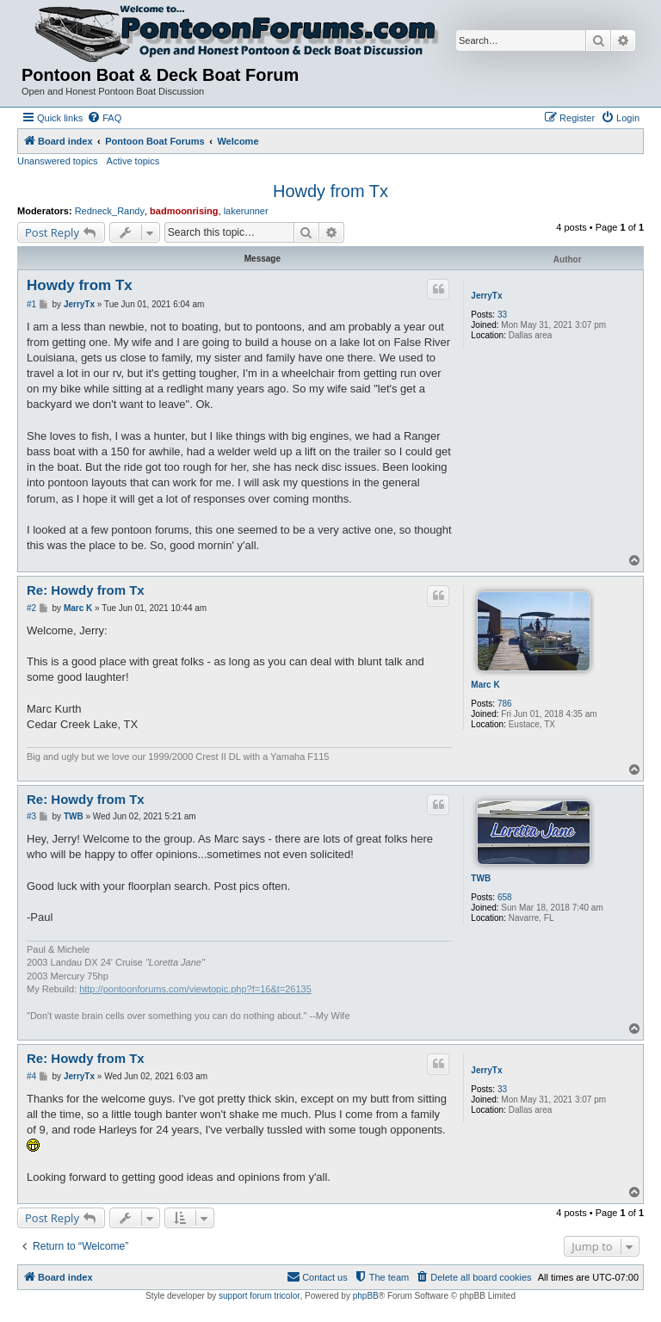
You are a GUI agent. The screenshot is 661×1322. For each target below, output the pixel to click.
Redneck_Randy (110, 211)
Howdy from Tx (330, 191)
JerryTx (486, 295)
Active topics (133, 161)
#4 (31, 1076)
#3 (31, 816)
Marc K (485, 684)
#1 (31, 304)
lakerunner (246, 211)
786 (504, 703)
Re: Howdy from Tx (86, 590)
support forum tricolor (259, 1295)
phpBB (366, 1295)
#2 (31, 608)
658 (504, 897)
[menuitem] (104, 118)
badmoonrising (184, 211)
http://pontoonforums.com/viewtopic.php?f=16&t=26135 (195, 989)
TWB (481, 878)
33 (502, 314)
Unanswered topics (57, 161)
